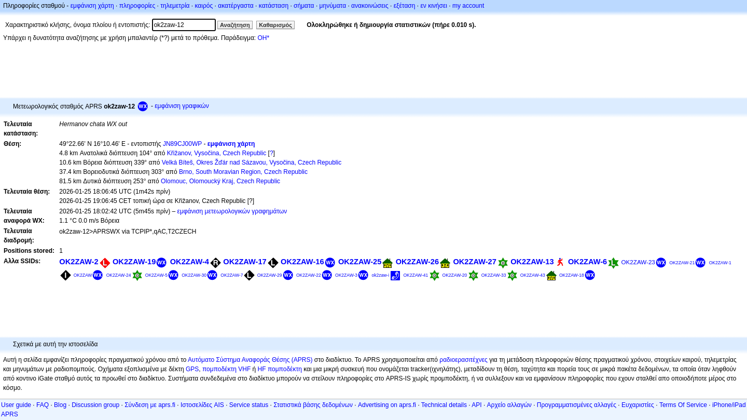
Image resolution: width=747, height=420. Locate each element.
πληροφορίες (137, 5)
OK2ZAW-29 (269, 275)
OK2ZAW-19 (134, 262)
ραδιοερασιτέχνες (463, 359)
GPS (192, 369)
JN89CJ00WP (182, 143)
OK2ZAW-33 (493, 275)
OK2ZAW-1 (720, 262)
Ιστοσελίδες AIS (202, 405)
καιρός (204, 5)
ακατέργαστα (236, 5)
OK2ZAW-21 (682, 262)
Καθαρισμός (275, 25)
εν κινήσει (433, 5)
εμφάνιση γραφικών (182, 106)
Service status (248, 405)
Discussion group (95, 405)
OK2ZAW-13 (532, 262)
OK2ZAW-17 (244, 262)
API (476, 405)
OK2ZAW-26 (417, 262)
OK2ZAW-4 (189, 262)
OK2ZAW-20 (454, 275)
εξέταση (405, 5)
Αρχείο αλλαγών (509, 405)
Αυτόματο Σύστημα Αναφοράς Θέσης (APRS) (250, 359)
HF (262, 369)
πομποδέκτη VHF (226, 369)
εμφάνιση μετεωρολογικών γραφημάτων (232, 211)
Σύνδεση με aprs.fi (150, 405)
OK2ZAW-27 (474, 262)
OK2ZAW (83, 275)
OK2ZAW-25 (359, 262)
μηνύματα (333, 5)
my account (468, 5)
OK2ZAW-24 (118, 275)
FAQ (42, 405)
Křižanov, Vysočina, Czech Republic (216, 153)
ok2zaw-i (380, 275)
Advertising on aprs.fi (387, 405)
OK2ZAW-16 (302, 262)
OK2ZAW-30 (194, 275)
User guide (16, 405)
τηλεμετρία (174, 5)
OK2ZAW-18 (571, 275)
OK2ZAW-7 (231, 275)
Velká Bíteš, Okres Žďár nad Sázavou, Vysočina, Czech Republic (251, 162)
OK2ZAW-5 (156, 275)
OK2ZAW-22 (308, 275)
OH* (263, 38)
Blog (60, 405)
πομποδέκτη (285, 369)
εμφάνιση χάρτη (92, 5)
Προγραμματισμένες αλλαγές (576, 405)
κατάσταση (273, 5)
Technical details (444, 405)
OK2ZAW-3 (346, 275)
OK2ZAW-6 (587, 262)
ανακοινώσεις (370, 5)
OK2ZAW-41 (415, 275)
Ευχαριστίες (637, 405)
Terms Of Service (683, 405)
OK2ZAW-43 (532, 275)
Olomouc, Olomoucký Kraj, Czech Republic (220, 181)
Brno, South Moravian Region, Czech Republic (243, 171)
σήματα (304, 5)
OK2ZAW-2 (78, 262)
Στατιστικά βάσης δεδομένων (313, 405)
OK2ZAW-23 (638, 262)
